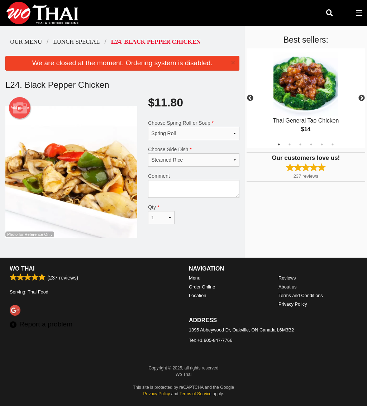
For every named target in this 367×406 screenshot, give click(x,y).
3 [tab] (300, 144)
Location (197, 295)
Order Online (202, 287)
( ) (344, 13)
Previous (250, 98)
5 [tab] (321, 144)
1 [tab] (278, 144)
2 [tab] (289, 144)
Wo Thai (22, 269)
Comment (193, 185)
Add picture (20, 108)
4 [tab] (311, 144)
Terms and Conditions (300, 295)
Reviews (287, 278)
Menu (194, 278)
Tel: (210, 340)
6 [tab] (332, 144)
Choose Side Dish (193, 157)
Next (361, 98)
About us (287, 287)
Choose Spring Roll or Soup (193, 130)
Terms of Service (195, 393)
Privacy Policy (292, 304)
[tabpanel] (305, 98)
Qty (161, 214)
